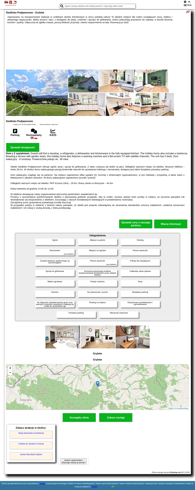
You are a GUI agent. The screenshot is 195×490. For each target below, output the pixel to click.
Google (42, 484)
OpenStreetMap (182, 408)
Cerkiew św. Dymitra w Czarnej (31, 444)
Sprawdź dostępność (23, 147)
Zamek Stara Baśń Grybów (31, 454)
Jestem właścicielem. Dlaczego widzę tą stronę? (73, 461)
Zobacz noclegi (116, 417)
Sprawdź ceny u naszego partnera (135, 224)
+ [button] (10, 368)
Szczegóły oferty (79, 417)
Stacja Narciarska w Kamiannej (31, 433)
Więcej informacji (171, 224)
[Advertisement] (97, 46)
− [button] (10, 373)
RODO (94, 487)
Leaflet (170, 408)
